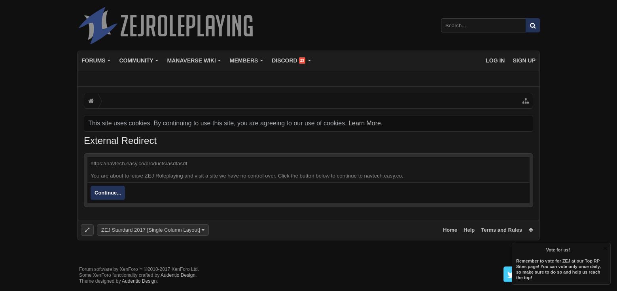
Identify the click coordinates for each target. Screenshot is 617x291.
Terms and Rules (501, 230)
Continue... (108, 193)
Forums (93, 60)
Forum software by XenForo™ (139, 269)
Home (450, 230)
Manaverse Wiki (191, 60)
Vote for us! (558, 250)
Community (136, 60)
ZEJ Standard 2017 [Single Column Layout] (150, 230)
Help (469, 230)
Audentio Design (178, 275)
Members (244, 60)
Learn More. (365, 123)
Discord (288, 60)
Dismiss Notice (605, 248)
